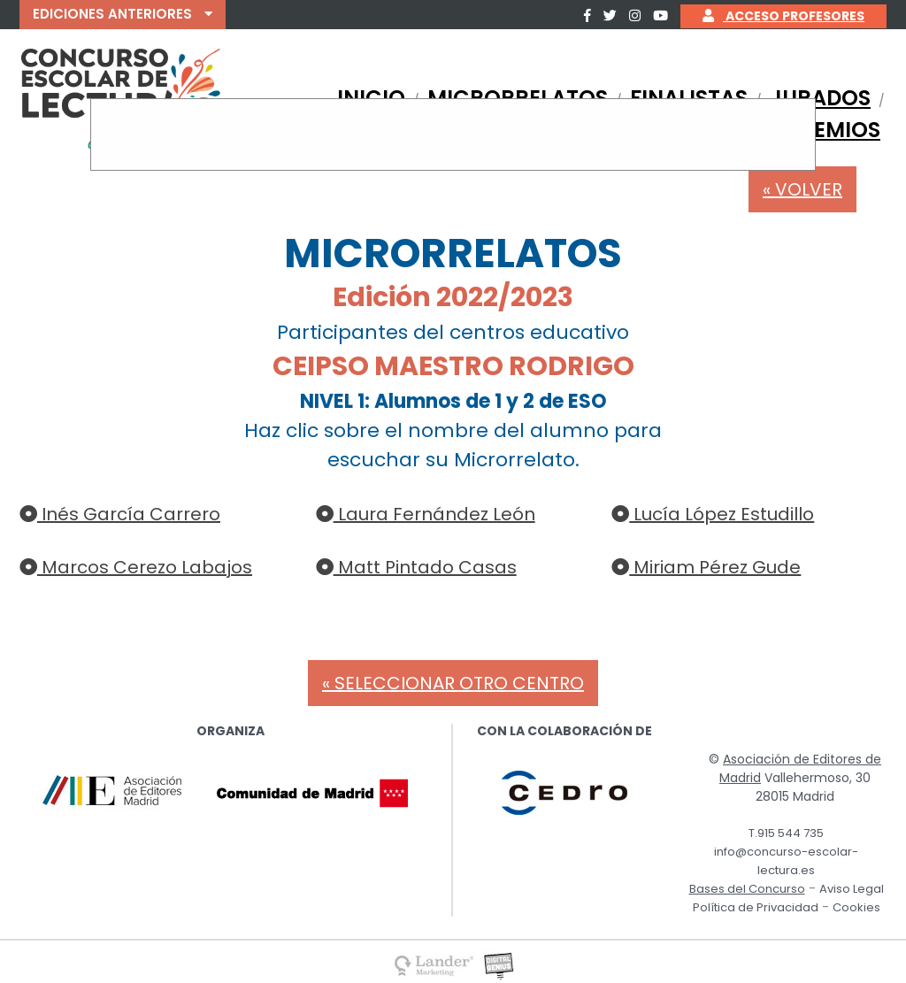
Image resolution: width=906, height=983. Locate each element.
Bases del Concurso (747, 888)
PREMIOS (833, 129)
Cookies (856, 907)
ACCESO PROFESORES (783, 16)
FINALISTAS (689, 97)
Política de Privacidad (755, 907)
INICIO (371, 97)
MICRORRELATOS (517, 97)
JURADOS (820, 97)
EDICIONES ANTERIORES (122, 13)
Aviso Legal (851, 888)
